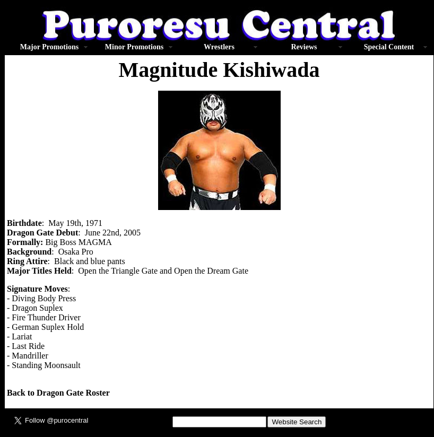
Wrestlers (219, 47)
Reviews (304, 47)
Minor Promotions (134, 47)
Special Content (389, 47)
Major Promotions (49, 47)
